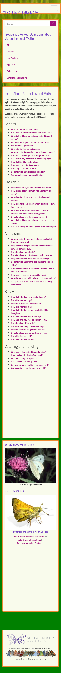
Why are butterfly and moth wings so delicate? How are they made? (31, 240)
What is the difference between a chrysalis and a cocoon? (32, 221)
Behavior (12, 71)
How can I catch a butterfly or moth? (27, 355)
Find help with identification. (30, 543)
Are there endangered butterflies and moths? (31, 142)
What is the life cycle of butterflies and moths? (31, 187)
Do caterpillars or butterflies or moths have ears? (32, 255)
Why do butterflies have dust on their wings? (30, 258)
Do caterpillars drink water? (23, 323)
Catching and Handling (18, 77)
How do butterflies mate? (22, 306)
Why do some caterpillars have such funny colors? (33, 278)
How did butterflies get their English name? (30, 155)
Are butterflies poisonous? (22, 145)
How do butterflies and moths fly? (26, 316)
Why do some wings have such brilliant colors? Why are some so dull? (32, 246)
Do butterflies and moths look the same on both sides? (32, 263)
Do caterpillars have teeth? (23, 252)
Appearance (13, 64)
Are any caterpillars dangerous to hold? (28, 368)
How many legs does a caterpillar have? (28, 274)
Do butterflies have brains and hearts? (28, 171)
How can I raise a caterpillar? (24, 361)
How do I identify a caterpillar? (24, 162)
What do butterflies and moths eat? (26, 303)
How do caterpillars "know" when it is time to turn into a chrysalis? (33, 205)
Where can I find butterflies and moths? (28, 352)
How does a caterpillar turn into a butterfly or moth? (31, 192)
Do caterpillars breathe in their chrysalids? (29, 216)
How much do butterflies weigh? (25, 165)
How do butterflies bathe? (22, 339)
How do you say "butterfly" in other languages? (31, 158)
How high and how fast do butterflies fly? (29, 319)
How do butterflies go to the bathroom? (28, 297)
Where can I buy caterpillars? (24, 358)
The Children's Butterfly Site (20, 11)
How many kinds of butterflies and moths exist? (32, 132)
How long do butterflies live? (23, 168)
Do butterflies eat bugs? (21, 300)
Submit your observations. (30, 540)
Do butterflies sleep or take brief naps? (28, 326)
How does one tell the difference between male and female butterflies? (33, 269)
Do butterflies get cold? (21, 336)
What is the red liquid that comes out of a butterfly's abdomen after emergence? (29, 211)
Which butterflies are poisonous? (25, 149)
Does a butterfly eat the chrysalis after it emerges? (33, 226)
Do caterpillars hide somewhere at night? (29, 332)
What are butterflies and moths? (25, 129)
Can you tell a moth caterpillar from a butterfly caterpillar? (31, 282)
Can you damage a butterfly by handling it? (30, 365)
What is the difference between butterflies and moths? (31, 137)
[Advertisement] (30, 405)
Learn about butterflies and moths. (30, 536)
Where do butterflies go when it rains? (28, 329)
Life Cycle (12, 58)
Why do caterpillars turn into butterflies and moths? (30, 198)
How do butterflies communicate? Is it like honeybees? (29, 311)
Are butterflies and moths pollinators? (27, 175)
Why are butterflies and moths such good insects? (33, 152)
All (8, 45)
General (11, 51)
